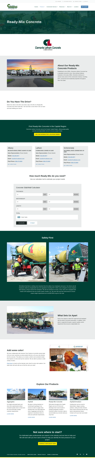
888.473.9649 (18, 161)
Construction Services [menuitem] (49, 6)
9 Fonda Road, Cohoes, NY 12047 (45, 150)
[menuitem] (77, 456)
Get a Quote (84, 6)
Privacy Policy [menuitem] (42, 455)
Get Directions (12, 164)
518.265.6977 (15, 156)
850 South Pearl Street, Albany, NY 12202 (19, 150)
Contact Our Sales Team (47, 445)
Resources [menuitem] (60, 6)
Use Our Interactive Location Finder (47, 134)
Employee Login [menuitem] (32, 455)
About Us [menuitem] (68, 6)
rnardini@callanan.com (18, 158)
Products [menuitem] (39, 6)
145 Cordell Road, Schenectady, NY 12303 (74, 151)
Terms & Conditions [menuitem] (52, 455)
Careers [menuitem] (33, 6)
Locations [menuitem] (75, 6)
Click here (9, 363)
